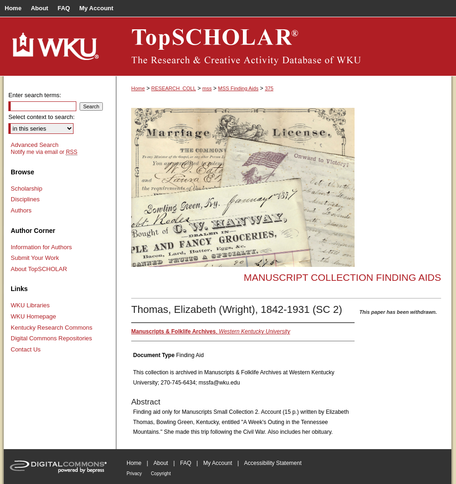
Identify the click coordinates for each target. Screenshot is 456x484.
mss (207, 88)
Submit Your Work (35, 257)
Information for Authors (41, 247)
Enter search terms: (34, 95)
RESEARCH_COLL (173, 88)
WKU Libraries (30, 305)
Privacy (134, 473)
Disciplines (25, 199)
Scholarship (26, 188)
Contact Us (25, 349)
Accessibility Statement (273, 463)
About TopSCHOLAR (39, 268)
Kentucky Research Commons (52, 327)
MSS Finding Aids (238, 88)
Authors (21, 210)
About (161, 463)
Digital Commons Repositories (51, 338)
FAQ (185, 463)
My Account (217, 463)
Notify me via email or (44, 152)
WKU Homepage (33, 316)
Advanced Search (35, 144)
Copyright (161, 473)
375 (269, 88)
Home (138, 88)
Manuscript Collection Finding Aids (342, 277)
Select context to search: (41, 116)
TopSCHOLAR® (284, 46)
